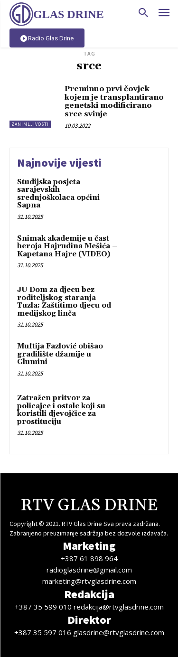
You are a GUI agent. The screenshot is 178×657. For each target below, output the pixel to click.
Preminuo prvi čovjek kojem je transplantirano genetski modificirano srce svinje (114, 101)
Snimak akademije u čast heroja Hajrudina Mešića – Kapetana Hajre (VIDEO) (67, 246)
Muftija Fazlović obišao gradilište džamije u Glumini (60, 354)
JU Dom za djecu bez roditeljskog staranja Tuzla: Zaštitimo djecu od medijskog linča (64, 301)
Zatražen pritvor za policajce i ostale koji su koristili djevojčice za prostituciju (61, 410)
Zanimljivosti (30, 124)
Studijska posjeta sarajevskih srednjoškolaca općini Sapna (58, 194)
